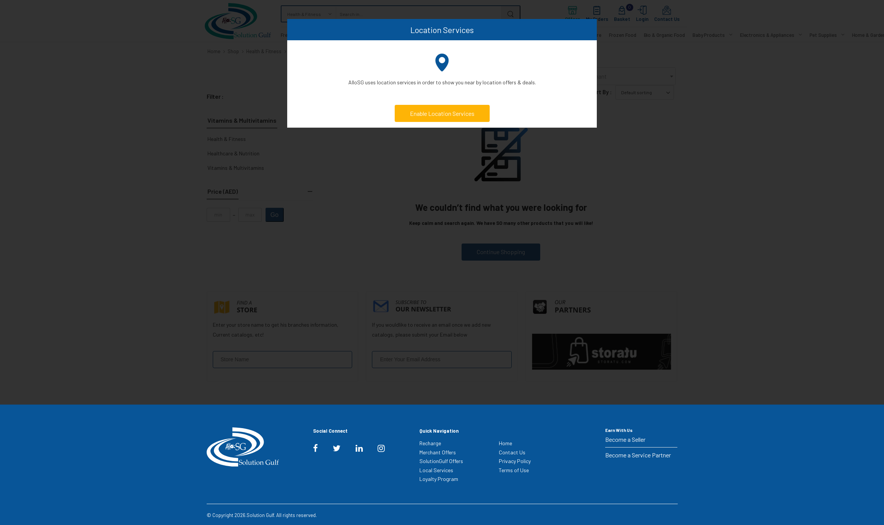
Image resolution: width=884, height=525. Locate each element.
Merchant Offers (437, 452)
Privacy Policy (515, 461)
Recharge (430, 443)
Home (505, 443)
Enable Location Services (442, 113)
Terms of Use (514, 470)
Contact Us (512, 452)
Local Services (436, 470)
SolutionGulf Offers (441, 461)
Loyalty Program (438, 479)
